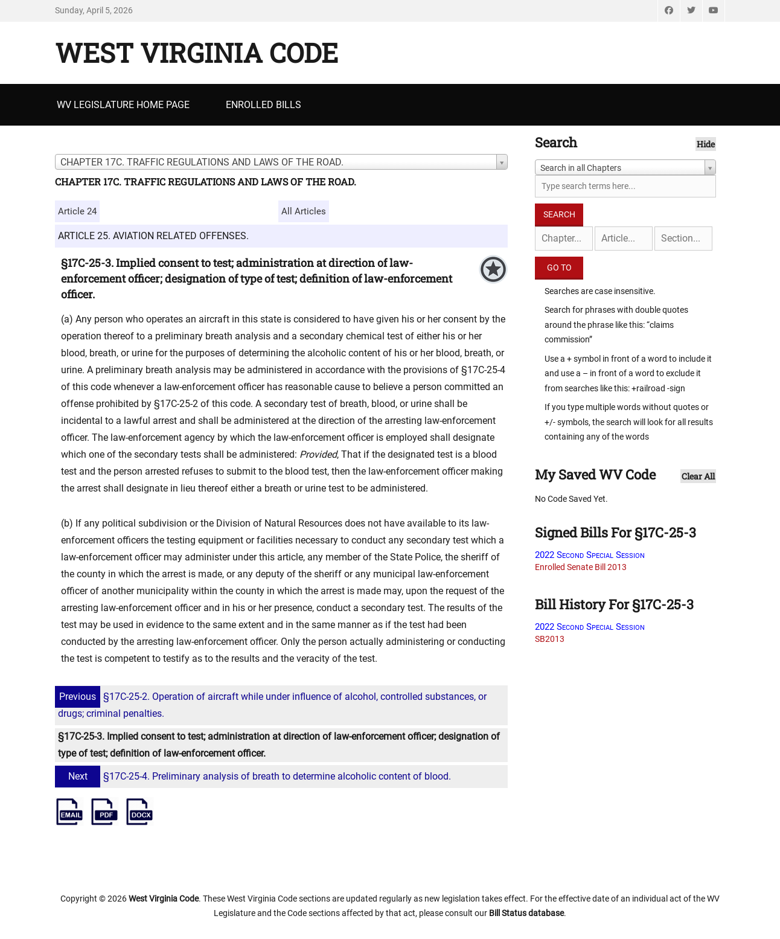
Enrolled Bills (263, 105)
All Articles (303, 211)
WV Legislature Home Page (123, 105)
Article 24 (77, 211)
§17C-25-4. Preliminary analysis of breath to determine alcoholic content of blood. (254, 776)
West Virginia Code (196, 52)
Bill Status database (526, 913)
